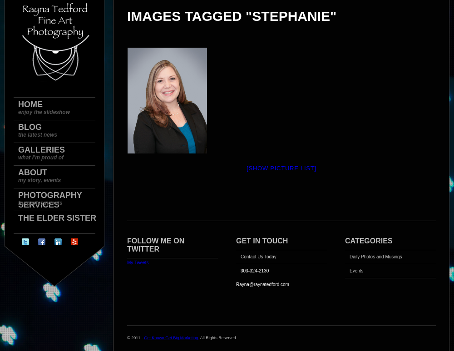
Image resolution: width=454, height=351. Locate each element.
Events (357, 270)
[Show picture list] (281, 168)
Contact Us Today (258, 256)
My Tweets (138, 262)
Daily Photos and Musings (376, 256)
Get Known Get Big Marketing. (171, 338)
